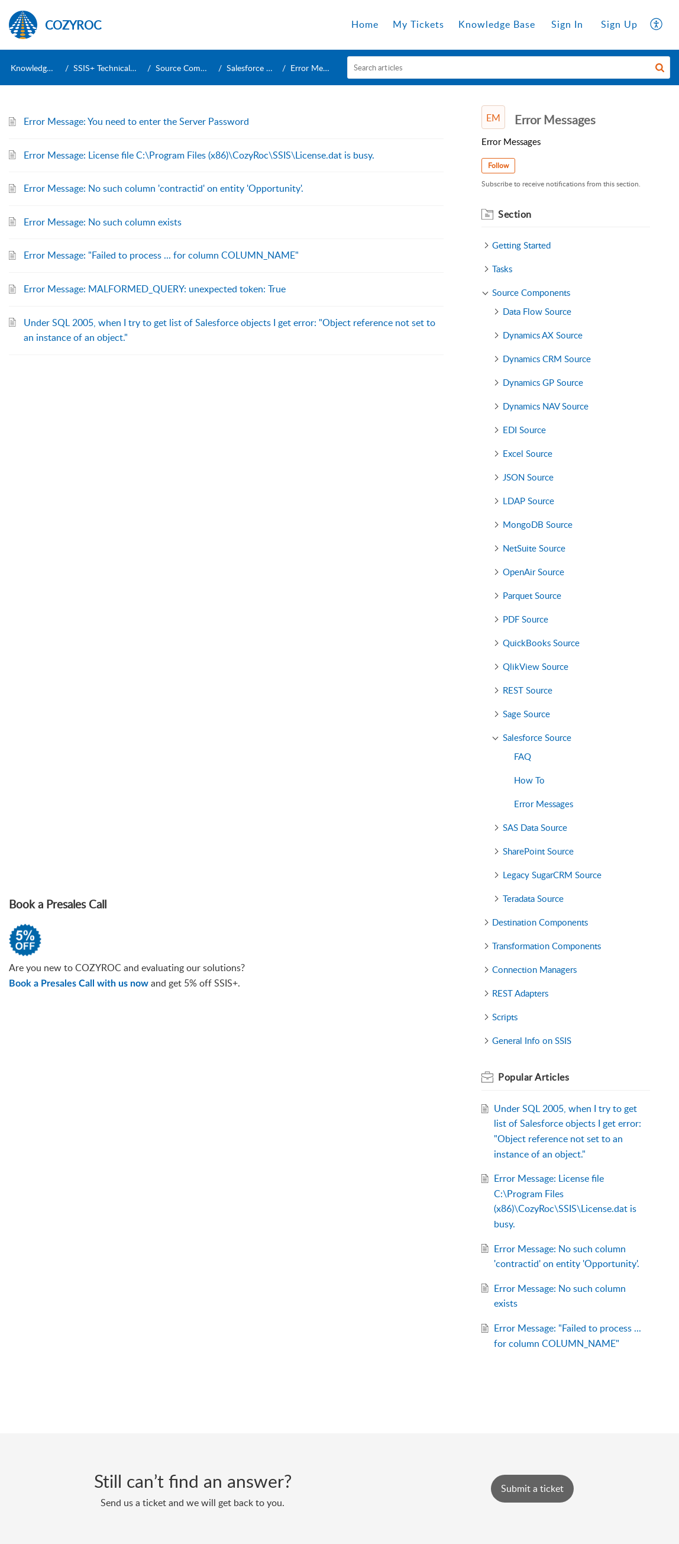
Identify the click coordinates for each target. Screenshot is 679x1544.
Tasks (502, 269)
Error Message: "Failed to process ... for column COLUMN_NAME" (161, 255)
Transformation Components (546, 946)
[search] (509, 67)
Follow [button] (498, 165)
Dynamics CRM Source (547, 359)
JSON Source (528, 477)
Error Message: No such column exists (103, 221)
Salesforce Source (259, 67)
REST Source (527, 690)
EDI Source (524, 430)
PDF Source (525, 619)
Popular (533, 1077)
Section (515, 214)
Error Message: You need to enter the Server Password (136, 121)
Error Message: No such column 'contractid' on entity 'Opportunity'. (163, 188)
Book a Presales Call (57, 904)
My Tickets (418, 24)
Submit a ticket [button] (532, 1488)
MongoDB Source (538, 524)
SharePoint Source (538, 851)
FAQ (522, 756)
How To (529, 780)
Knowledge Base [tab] (496, 24)
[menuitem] (567, 24)
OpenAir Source (533, 572)
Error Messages (543, 804)
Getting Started (521, 245)
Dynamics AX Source (543, 335)
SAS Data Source (535, 827)
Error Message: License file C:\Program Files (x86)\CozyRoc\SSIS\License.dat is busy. (199, 155)
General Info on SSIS (531, 1040)
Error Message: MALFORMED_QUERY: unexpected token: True (155, 288)
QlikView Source (535, 666)
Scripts (505, 1017)
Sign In (567, 24)
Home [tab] (365, 24)
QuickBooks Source (541, 643)
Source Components (193, 67)
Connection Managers (534, 969)
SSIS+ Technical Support (117, 67)
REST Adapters (520, 993)
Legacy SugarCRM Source (552, 875)
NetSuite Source (534, 548)
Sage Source (526, 714)
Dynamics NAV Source (546, 406)
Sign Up (619, 24)
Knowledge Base (40, 67)
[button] (659, 67)
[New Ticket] (532, 1488)
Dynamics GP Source (543, 382)
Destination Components (540, 922)
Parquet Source (532, 595)
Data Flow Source (537, 311)
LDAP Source (528, 501)
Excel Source (527, 453)
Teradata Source (533, 898)
